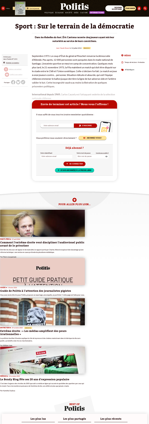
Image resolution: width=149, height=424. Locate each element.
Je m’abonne (22, 388)
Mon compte (22, 396)
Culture (84, 13)
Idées (76, 13)
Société (68, 13)
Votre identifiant (46, 153)
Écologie (59, 13)
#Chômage (38, 390)
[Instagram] (142, 406)
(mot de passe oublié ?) (102, 153)
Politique (49, 13)
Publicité (77, 417)
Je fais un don (22, 383)
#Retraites (38, 388)
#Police (36, 383)
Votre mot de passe (84, 153)
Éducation (12, 385)
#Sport (131, 69)
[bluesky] (129, 406)
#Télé (127, 69)
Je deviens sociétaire (25, 385)
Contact (4, 417)
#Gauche (37, 385)
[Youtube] (135, 406)
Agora (3, 381)
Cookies (86, 417)
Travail (11, 381)
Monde (3, 394)
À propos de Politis (24, 394)
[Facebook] (122, 406)
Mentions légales (15, 417)
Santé (11, 388)
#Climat (37, 381)
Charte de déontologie (31, 417)
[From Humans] (125, 411)
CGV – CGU (46, 417)
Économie (12, 383)
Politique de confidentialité (62, 417)
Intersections (97, 13)
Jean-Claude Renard (63, 48)
